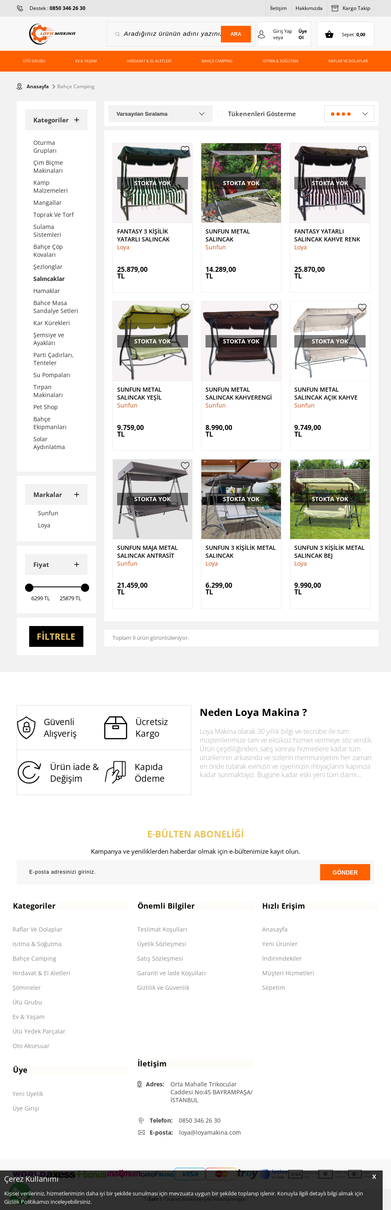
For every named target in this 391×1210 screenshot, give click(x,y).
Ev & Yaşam (86, 61)
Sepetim (273, 988)
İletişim (278, 8)
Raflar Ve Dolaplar (38, 930)
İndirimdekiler (282, 959)
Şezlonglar (48, 267)
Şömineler (27, 988)
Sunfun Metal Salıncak (228, 235)
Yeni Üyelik (28, 1094)
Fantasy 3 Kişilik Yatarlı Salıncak (143, 235)
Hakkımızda (309, 8)
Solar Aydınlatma (49, 443)
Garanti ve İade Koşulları (171, 973)
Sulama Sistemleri (47, 231)
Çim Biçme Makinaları (48, 166)
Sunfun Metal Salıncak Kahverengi (239, 393)
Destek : (57, 8)
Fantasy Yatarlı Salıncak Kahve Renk (327, 235)
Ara (235, 34)
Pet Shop (45, 407)
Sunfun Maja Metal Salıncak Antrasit (147, 551)
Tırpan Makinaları (48, 391)
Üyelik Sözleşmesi (161, 944)
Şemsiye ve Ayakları (48, 339)
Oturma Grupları (45, 146)
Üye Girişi (26, 1109)
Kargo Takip (350, 8)
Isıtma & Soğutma (280, 61)
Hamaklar (46, 291)
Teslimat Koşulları (162, 930)
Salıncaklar (49, 279)
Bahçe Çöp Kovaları (48, 250)
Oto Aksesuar (31, 1046)
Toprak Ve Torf (53, 215)
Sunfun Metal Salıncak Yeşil (139, 393)
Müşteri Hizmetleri (288, 973)
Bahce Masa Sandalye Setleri (55, 307)
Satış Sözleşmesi (160, 959)
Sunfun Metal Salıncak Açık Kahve (326, 393)
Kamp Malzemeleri (50, 186)
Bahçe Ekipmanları (50, 423)
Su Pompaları (51, 375)
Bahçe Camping (217, 61)
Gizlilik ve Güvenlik (163, 988)
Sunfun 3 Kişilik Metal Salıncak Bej (329, 551)
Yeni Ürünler (280, 944)
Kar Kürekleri (51, 323)
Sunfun (216, 247)
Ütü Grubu (34, 61)
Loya (123, 247)
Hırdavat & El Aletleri (149, 61)
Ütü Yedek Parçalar (39, 1032)
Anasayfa (275, 930)
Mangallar (47, 202)
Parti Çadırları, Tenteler (53, 359)
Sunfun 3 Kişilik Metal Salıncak (241, 551)
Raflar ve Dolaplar (348, 61)
